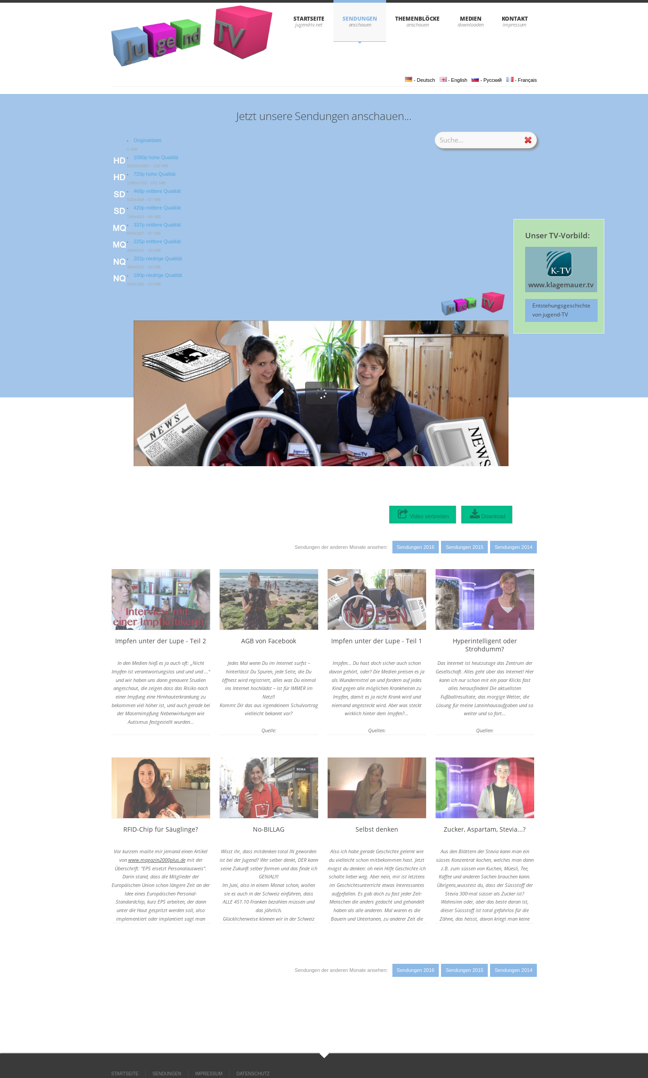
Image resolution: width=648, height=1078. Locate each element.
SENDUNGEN (359, 18)
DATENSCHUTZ (253, 1073)
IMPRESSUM (209, 1073)
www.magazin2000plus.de (156, 859)
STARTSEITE (308, 18)
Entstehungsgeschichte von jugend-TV (561, 310)
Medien (471, 18)
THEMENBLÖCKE (417, 18)
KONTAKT (515, 18)
